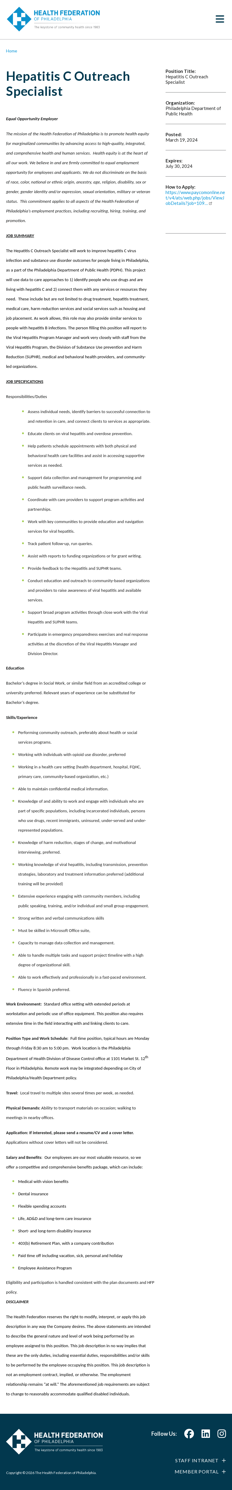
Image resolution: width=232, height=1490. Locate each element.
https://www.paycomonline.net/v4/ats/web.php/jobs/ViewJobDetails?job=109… (195, 198)
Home (11, 50)
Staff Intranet (197, 1460)
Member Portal (197, 1471)
